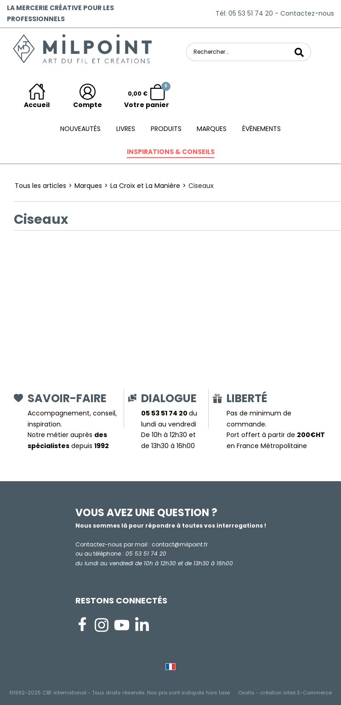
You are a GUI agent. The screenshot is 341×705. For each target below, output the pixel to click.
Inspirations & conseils (171, 151)
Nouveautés (80, 128)
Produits (166, 128)
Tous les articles (40, 185)
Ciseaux (201, 185)
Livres (125, 128)
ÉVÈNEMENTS (261, 128)
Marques (212, 128)
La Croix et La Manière (145, 185)
